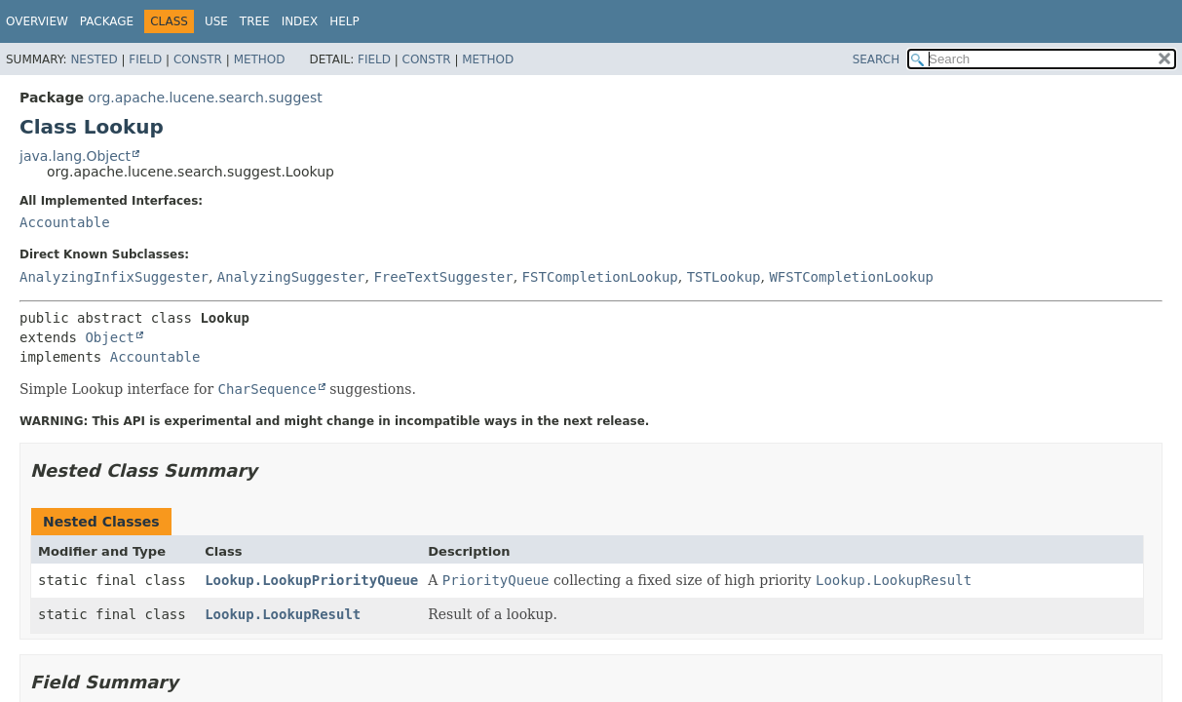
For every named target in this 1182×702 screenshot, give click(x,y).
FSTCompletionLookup (600, 277)
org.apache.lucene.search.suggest (205, 97)
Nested (93, 59)
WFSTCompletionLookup (851, 277)
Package (106, 21)
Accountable (64, 222)
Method (260, 59)
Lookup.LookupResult (283, 614)
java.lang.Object (75, 156)
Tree (255, 21)
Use (216, 21)
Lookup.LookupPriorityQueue (311, 580)
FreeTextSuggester (443, 277)
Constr (197, 59)
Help (344, 21)
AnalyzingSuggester (291, 277)
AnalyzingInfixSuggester (114, 277)
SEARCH (876, 59)
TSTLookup (724, 277)
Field (145, 59)
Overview (37, 21)
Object (109, 337)
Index (300, 21)
